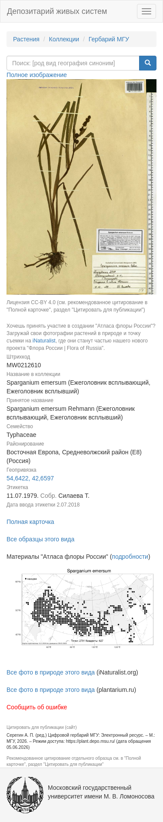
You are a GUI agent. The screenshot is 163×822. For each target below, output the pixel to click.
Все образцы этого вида (40, 539)
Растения (26, 39)
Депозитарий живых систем (57, 11)
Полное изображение (37, 74)
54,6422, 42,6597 (30, 478)
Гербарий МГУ (109, 39)
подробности (130, 556)
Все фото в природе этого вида (51, 672)
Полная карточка (30, 521)
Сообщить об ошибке (37, 707)
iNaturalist (44, 341)
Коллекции (64, 39)
